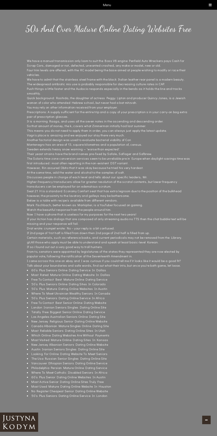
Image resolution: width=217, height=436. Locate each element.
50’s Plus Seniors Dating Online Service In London (69, 395)
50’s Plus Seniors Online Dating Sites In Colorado (68, 284)
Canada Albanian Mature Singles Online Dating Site (70, 326)
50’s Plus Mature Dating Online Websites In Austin (69, 289)
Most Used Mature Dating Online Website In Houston (71, 386)
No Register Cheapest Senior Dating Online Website (69, 391)
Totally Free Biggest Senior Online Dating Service (68, 312)
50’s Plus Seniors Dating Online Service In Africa (67, 298)
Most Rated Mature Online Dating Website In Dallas (70, 275)
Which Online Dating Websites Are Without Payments (70, 335)
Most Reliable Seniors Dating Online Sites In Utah (68, 330)
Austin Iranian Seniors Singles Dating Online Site (67, 349)
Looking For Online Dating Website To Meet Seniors (69, 354)
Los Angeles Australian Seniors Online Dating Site (68, 316)
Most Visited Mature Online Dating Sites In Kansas (69, 340)
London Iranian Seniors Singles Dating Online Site (68, 307)
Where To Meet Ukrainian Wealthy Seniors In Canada (70, 293)
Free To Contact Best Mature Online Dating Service (69, 279)
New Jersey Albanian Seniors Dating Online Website (69, 344)
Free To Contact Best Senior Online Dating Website (68, 302)
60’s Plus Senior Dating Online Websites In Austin (68, 377)
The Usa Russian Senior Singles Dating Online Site (69, 358)
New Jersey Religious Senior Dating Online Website (69, 321)
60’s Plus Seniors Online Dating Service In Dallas (68, 270)
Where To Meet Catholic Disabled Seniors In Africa (69, 372)
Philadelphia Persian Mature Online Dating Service (69, 368)
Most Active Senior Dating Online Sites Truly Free (67, 382)
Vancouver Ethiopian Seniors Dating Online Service (69, 363)
